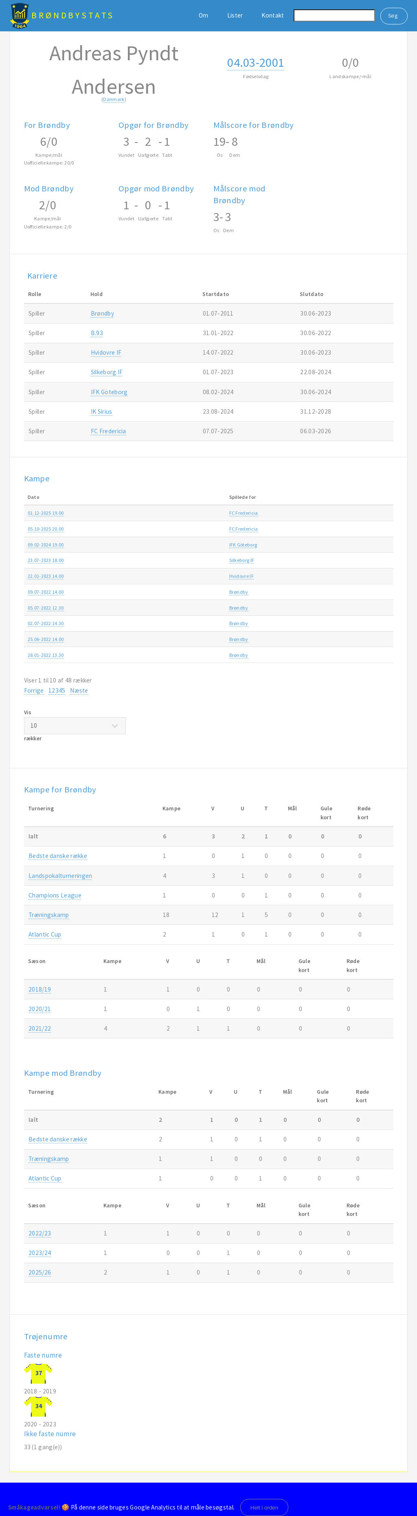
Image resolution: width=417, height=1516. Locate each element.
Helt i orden (264, 1508)
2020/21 (40, 1009)
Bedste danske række (298, 513)
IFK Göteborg (109, 392)
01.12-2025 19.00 (46, 513)
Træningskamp (292, 576)
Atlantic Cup (289, 545)
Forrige (34, 690)
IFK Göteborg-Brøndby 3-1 (180, 545)
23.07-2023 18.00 (46, 560)
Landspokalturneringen (60, 876)
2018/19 (40, 989)
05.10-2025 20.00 (46, 529)
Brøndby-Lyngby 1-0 (174, 608)
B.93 (97, 333)
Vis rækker (75, 725)
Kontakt (272, 15)
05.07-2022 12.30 (46, 608)
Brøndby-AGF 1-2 (171, 623)
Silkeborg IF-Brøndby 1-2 (179, 560)
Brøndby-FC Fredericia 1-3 (181, 513)
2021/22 (370, 655)
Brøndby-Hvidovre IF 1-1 (178, 639)
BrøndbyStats (72, 15)
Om (203, 15)
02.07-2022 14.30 (46, 623)
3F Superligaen (291, 560)
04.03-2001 (255, 62)
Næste (79, 690)
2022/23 (370, 576)
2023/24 (370, 545)
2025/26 (370, 513)
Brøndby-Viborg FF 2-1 (176, 655)
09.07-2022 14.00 (46, 592)
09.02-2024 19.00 (46, 545)
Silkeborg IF (107, 372)
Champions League (55, 895)
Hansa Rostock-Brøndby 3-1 (182, 592)
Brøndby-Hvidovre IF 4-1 (178, 576)
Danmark (113, 99)
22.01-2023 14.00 (46, 576)
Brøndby (102, 313)
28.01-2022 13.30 (46, 655)
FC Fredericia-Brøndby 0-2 (181, 529)
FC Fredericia (108, 431)
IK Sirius (101, 411)
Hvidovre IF (106, 352)
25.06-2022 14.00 (46, 639)
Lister (235, 15)
